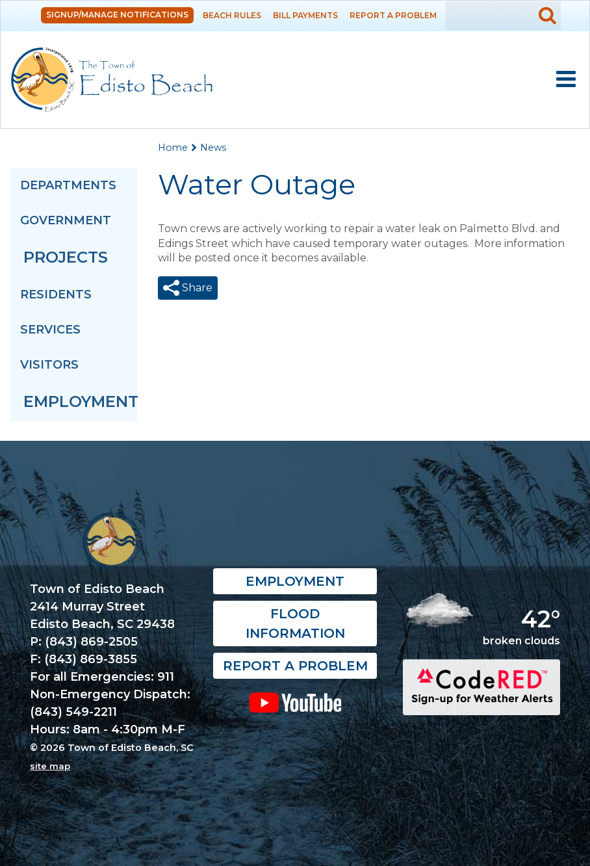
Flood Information (295, 623)
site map (50, 766)
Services (50, 329)
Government (65, 220)
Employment (80, 401)
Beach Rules (232, 15)
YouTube (295, 702)
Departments (68, 185)
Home (173, 147)
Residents (56, 294)
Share (195, 288)
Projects (65, 257)
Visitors (49, 365)
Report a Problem (393, 15)
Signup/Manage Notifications (117, 15)
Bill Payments (305, 15)
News (213, 147)
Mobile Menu (566, 79)
